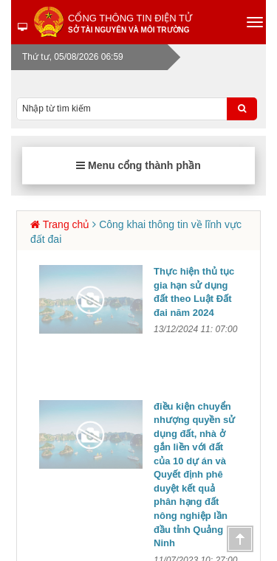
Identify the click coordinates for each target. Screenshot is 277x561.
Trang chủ (66, 224)
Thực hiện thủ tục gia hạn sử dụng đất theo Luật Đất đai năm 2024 (194, 292)
